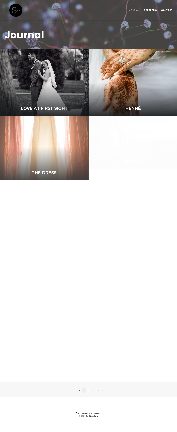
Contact (167, 10)
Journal (134, 10)
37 (102, 390)
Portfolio (150, 10)
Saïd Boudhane (92, 416)
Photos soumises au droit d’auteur (88, 413)
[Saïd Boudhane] (11, 10)
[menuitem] (135, 10)
